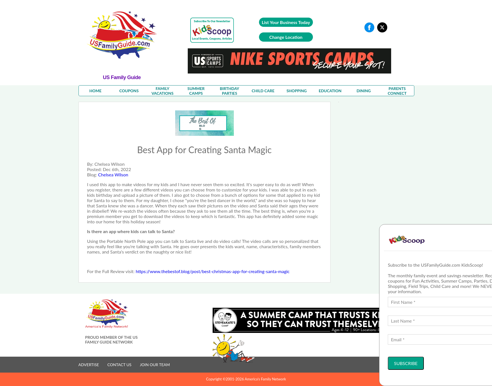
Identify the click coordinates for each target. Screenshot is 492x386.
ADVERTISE (89, 364)
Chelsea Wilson (113, 174)
